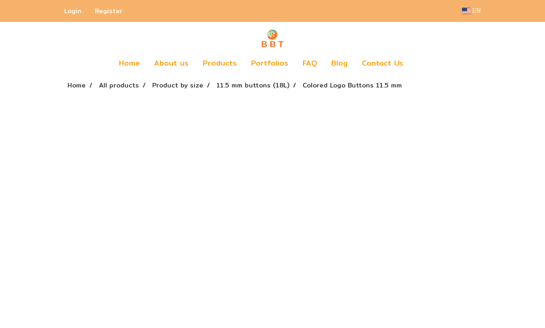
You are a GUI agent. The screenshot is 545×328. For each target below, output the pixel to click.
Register (109, 11)
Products (220, 63)
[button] (424, 63)
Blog (339, 63)
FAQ (310, 63)
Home (129, 63)
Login (73, 11)
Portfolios (269, 63)
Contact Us (382, 63)
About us (171, 63)
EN (471, 10)
